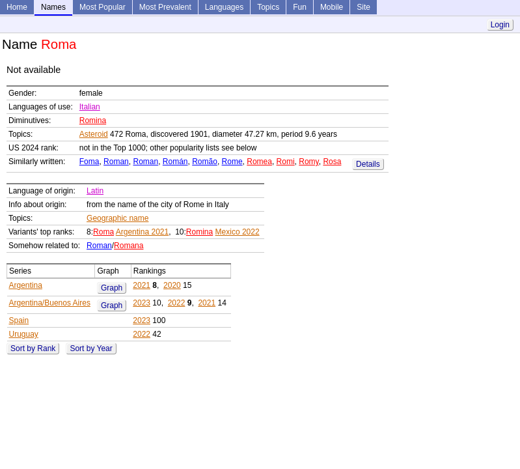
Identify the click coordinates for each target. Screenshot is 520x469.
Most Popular (102, 7)
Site (363, 7)
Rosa (332, 161)
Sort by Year (91, 348)
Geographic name (117, 218)
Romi (286, 161)
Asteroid (93, 134)
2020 (172, 285)
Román (175, 161)
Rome (232, 161)
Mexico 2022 (237, 231)
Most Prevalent (165, 7)
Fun (300, 7)
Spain (19, 320)
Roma (103, 231)
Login (500, 24)
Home (17, 7)
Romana (128, 245)
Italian (89, 106)
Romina (92, 120)
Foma (89, 161)
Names (53, 7)
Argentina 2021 (142, 231)
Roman (116, 161)
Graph (111, 287)
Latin (95, 190)
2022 (176, 302)
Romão (204, 161)
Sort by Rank (32, 348)
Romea (259, 161)
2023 (141, 302)
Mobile (331, 7)
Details (368, 164)
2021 (141, 285)
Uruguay (23, 334)
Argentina (25, 285)
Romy (308, 161)
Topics (268, 7)
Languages (224, 7)
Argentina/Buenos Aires (49, 302)
